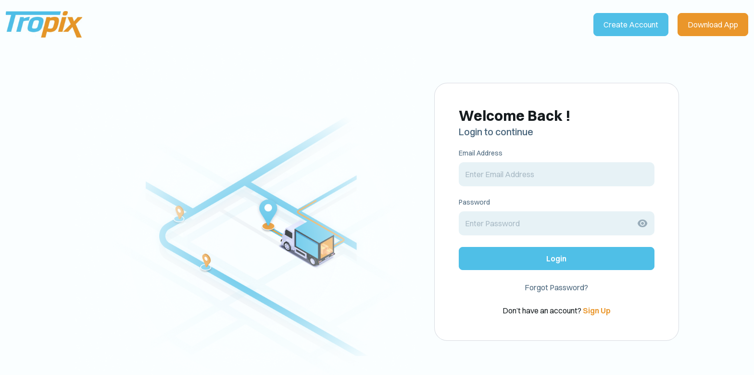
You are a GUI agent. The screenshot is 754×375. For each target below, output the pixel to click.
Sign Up (597, 310)
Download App (713, 24)
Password (474, 202)
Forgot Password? (556, 287)
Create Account (630, 24)
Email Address (481, 153)
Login (556, 258)
